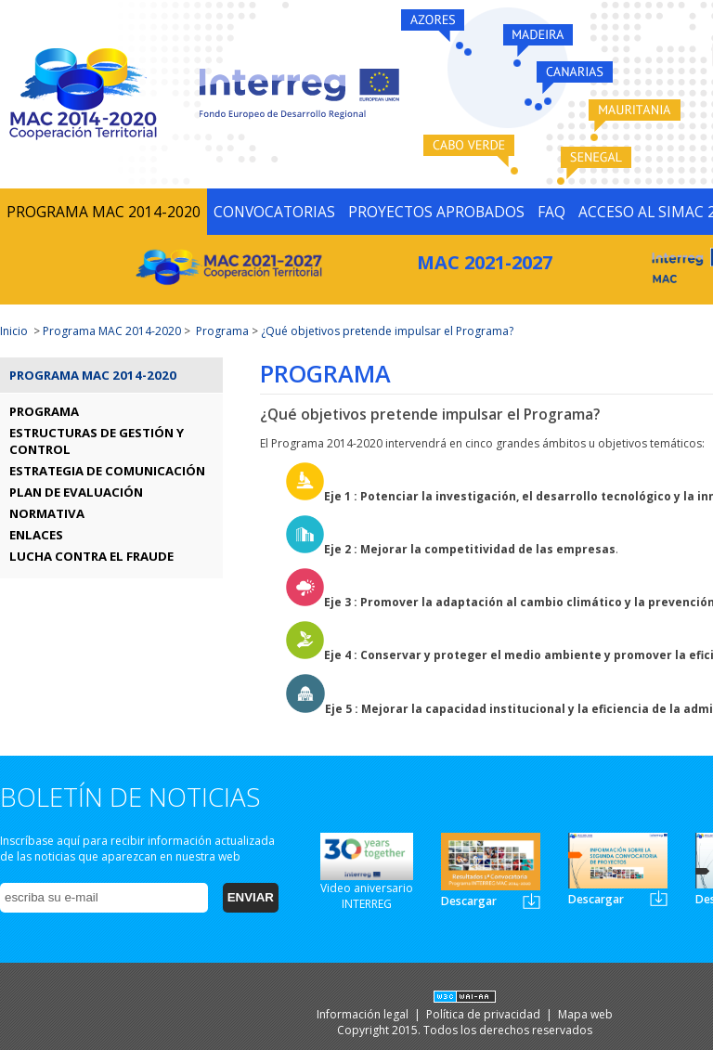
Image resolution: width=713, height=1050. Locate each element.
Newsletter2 (659, 898)
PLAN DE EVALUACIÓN (76, 492)
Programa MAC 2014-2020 (112, 331)
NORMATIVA (46, 513)
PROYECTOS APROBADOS (436, 211)
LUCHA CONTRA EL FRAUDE (91, 556)
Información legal (364, 1014)
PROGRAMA (44, 411)
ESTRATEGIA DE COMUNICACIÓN (107, 470)
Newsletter (531, 901)
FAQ (551, 211)
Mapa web (585, 1014)
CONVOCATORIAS (274, 211)
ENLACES (36, 534)
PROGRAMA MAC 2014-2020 (103, 211)
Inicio (14, 331)
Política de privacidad (484, 1014)
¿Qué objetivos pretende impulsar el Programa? (387, 331)
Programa (222, 331)
